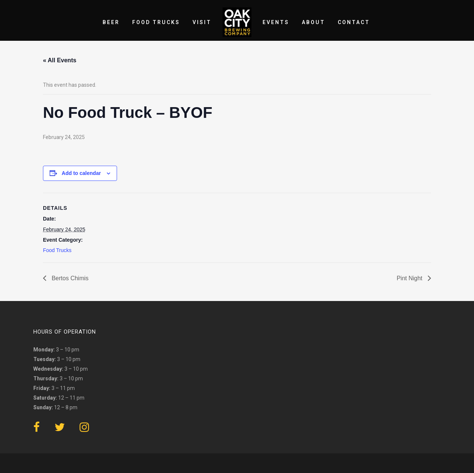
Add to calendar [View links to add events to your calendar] (81, 173)
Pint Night (410, 278)
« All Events (59, 60)
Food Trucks (57, 250)
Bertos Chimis (69, 278)
